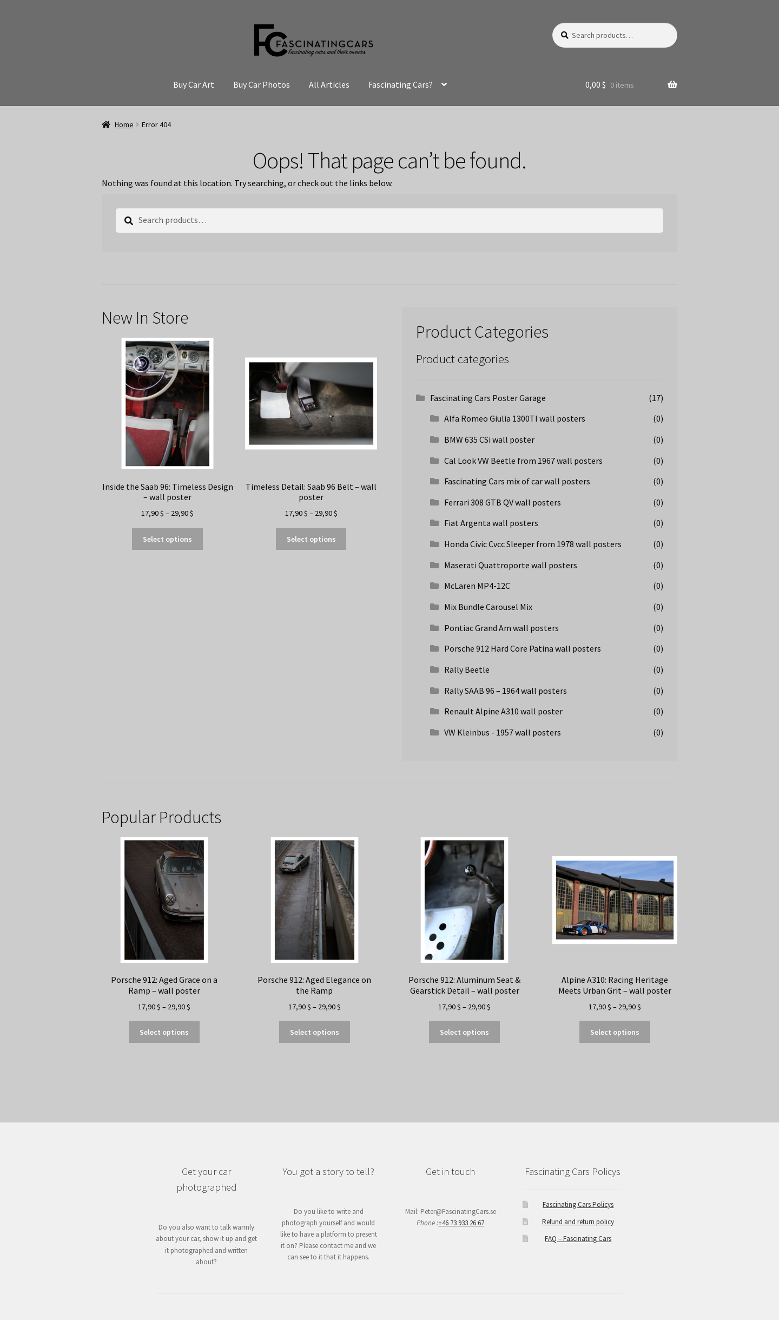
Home (124, 124)
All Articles (329, 84)
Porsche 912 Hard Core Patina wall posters (522, 648)
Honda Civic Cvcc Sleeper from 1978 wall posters (533, 543)
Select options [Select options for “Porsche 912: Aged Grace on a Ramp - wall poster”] (164, 1032)
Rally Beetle (467, 669)
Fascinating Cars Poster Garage (488, 397)
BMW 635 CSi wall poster (489, 439)
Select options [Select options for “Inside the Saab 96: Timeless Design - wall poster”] (167, 539)
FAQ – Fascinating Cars (578, 1238)
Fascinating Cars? (400, 84)
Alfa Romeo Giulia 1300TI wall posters (514, 418)
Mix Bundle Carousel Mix (488, 606)
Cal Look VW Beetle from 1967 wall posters (523, 460)
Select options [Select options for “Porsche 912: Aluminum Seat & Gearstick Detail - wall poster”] (464, 1032)
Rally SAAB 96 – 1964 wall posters (505, 690)
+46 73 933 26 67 (461, 1222)
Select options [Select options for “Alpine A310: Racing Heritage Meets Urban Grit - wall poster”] (614, 1032)
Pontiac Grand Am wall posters (501, 627)
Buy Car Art (193, 84)
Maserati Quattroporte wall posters (510, 565)
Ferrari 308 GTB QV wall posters (502, 502)
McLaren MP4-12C (477, 585)
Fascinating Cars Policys (578, 1204)
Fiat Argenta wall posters (491, 522)
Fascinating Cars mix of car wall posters (517, 481)
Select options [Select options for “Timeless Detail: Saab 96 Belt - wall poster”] (311, 539)
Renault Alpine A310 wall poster (503, 711)
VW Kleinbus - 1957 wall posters (502, 732)
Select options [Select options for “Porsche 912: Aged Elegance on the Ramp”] (314, 1032)
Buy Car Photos (261, 84)
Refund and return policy (578, 1221)
